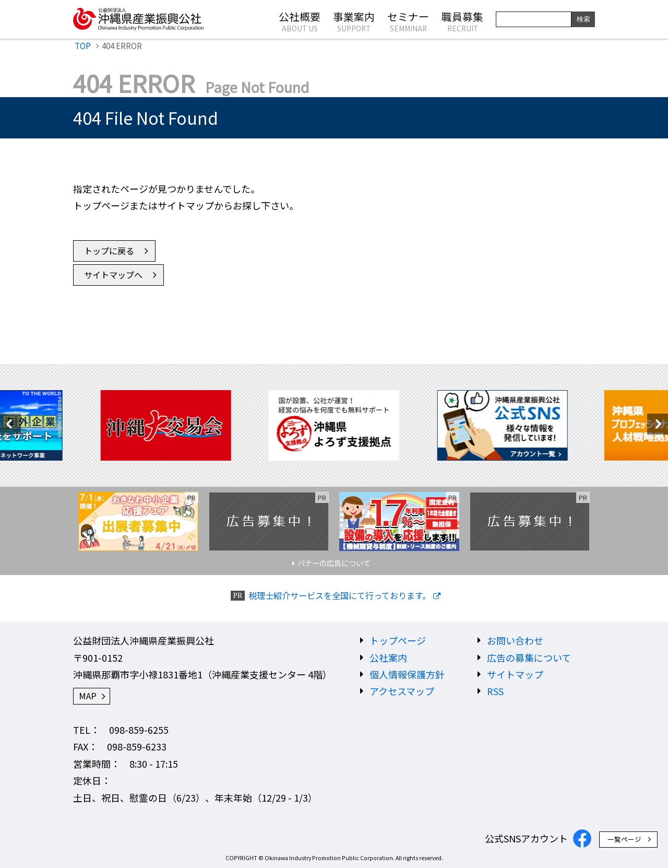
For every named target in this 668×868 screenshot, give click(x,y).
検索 (583, 19)
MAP (88, 695)
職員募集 (462, 21)
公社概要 (299, 21)
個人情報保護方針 (407, 674)
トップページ (397, 640)
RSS (495, 691)
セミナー (408, 21)
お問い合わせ (515, 640)
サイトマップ (515, 674)
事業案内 (354, 21)
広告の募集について (529, 657)
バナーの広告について (334, 562)
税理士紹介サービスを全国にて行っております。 (339, 596)
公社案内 (388, 657)
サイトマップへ (113, 274)
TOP (83, 45)
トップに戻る (109, 250)
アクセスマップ (401, 691)
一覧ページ (624, 839)
